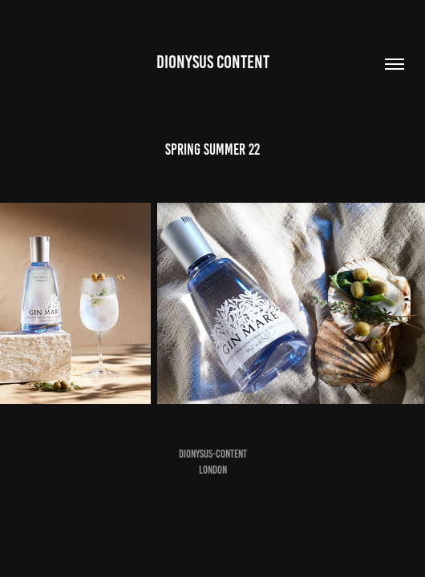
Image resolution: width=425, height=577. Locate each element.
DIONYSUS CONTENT (212, 62)
